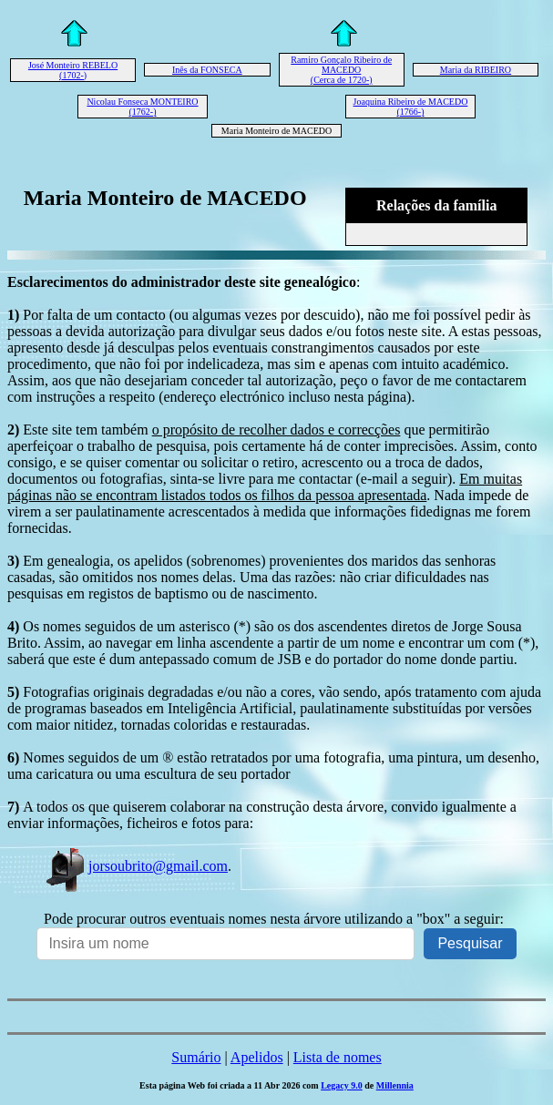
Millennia (395, 1085)
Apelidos (256, 1057)
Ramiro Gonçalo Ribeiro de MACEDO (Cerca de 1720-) (341, 70)
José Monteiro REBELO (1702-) (73, 70)
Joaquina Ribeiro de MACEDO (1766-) (410, 107)
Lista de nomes (337, 1057)
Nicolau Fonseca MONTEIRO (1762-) (142, 107)
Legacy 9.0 (342, 1085)
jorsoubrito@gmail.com (136, 866)
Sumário (195, 1057)
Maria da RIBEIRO (475, 70)
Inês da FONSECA (207, 70)
